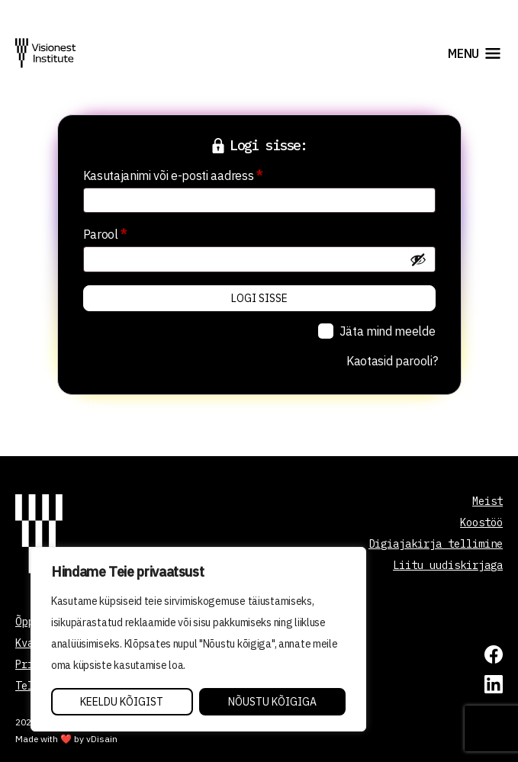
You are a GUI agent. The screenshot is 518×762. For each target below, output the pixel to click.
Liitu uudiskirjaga (448, 565)
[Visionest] (45, 53)
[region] (198, 639)
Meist (487, 501)
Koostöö (481, 522)
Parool (124, 232)
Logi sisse (259, 298)
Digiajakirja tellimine (435, 544)
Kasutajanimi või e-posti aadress (192, 173)
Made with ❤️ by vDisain (66, 738)
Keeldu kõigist (121, 702)
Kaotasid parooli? (392, 360)
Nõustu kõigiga (272, 702)
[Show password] (418, 259)
